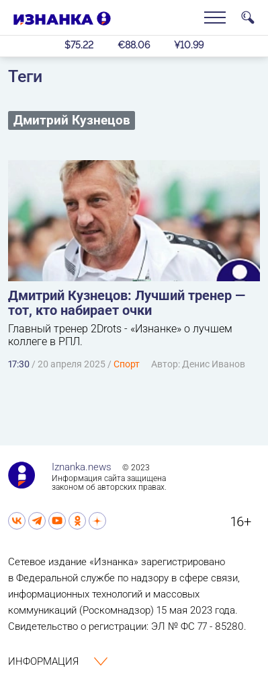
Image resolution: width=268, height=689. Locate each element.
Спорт (127, 364)
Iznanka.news (81, 467)
